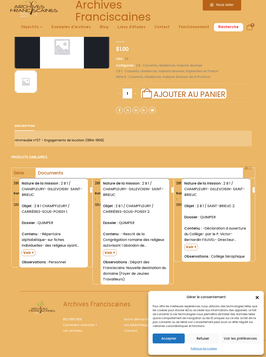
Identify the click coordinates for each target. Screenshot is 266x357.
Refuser (203, 338)
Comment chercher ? (80, 327)
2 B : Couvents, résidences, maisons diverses (169, 65)
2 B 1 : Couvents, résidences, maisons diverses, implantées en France (167, 71)
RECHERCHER (72, 321)
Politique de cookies (204, 348)
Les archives (72, 332)
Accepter (168, 338)
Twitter (127, 110)
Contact (162, 27)
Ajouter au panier (189, 94)
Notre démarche (137, 321)
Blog (104, 27)
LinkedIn (135, 110)
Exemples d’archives (71, 27)
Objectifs (30, 27)
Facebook (119, 110)
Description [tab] (24, 126)
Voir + (28, 252)
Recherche (228, 27)
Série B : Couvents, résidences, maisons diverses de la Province (163, 77)
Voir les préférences (240, 338)
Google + (144, 110)
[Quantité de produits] (127, 93)
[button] (257, 297)
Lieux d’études (132, 27)
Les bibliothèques (138, 327)
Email (152, 110)
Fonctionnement (194, 27)
